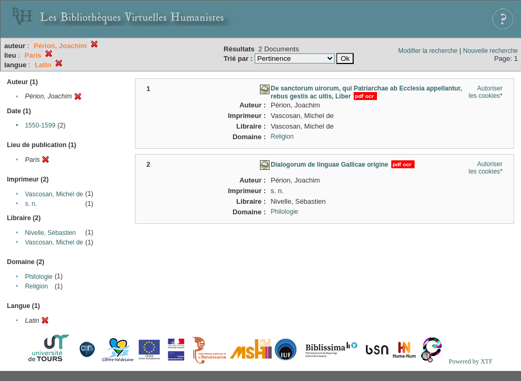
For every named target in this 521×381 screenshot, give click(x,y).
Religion (36, 286)
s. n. (31, 203)
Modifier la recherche (427, 51)
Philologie (38, 276)
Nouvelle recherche (490, 51)
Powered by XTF (470, 361)
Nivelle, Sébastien (50, 233)
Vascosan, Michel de (54, 194)
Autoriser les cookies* (485, 92)
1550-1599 (40, 125)
